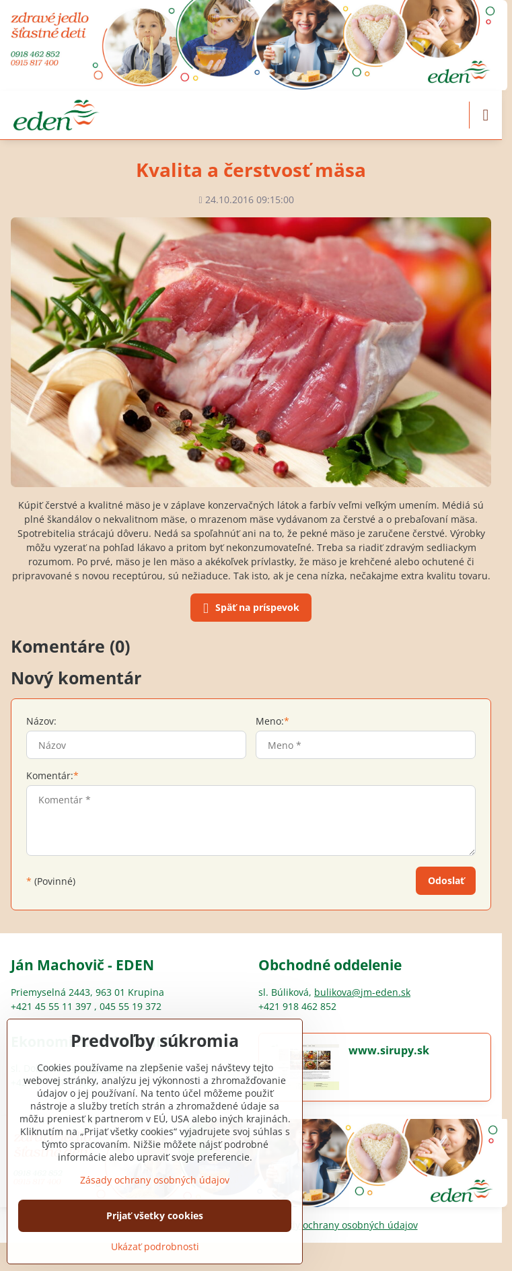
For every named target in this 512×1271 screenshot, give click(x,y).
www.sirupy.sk (389, 1050)
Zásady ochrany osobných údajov (343, 1225)
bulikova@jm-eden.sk (362, 992)
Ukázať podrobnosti (155, 1246)
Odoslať (446, 880)
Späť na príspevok (248, 608)
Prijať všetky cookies (154, 1215)
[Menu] (486, 115)
